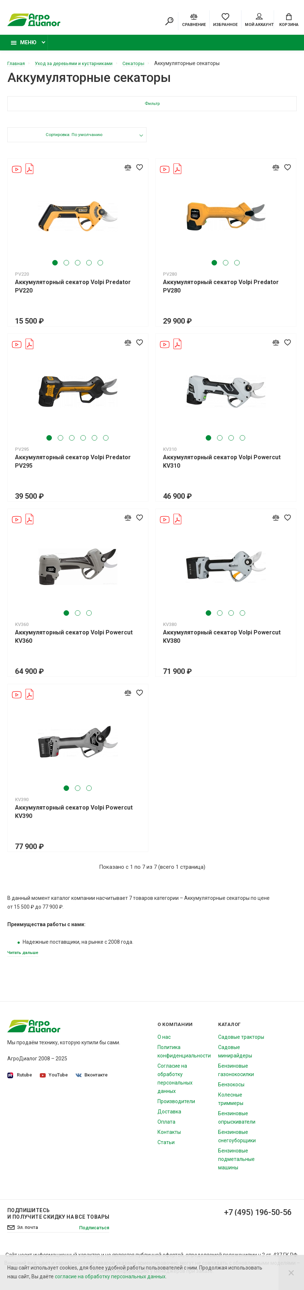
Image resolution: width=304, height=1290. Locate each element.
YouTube (55, 1080)
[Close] (291, 1272)
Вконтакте (93, 1080)
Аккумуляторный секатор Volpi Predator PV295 (73, 465)
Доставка (169, 1117)
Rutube (19, 1080)
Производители (176, 1106)
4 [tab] (89, 267)
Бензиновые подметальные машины (236, 1164)
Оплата (166, 1127)
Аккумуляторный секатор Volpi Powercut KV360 (74, 640)
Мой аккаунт (259, 21)
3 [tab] (78, 267)
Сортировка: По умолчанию (73, 139)
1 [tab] (55, 267)
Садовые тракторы (241, 1042)
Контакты (169, 1137)
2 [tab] (67, 267)
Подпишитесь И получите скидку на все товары (58, 1218)
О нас (164, 1042)
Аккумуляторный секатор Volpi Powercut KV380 (222, 640)
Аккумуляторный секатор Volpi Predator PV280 (221, 290)
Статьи (166, 1147)
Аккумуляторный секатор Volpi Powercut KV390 (74, 815)
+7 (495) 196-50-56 (252, 1218)
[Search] (169, 22)
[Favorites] (225, 20)
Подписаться (92, 1233)
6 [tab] (106, 442)
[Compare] (193, 20)
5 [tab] (101, 267)
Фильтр (152, 108)
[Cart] (289, 20)
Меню (24, 46)
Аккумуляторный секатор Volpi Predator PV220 (73, 290)
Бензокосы (231, 1090)
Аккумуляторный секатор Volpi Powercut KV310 (222, 465)
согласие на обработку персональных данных (110, 1276)
